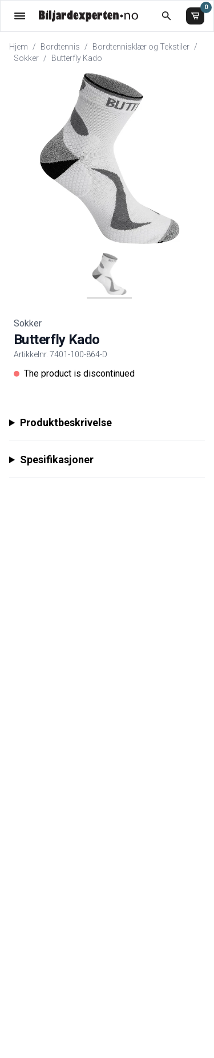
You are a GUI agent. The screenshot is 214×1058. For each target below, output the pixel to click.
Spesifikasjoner (57, 459)
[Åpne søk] (166, 16)
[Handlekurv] (195, 15)
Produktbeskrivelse (66, 422)
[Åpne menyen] (20, 16)
